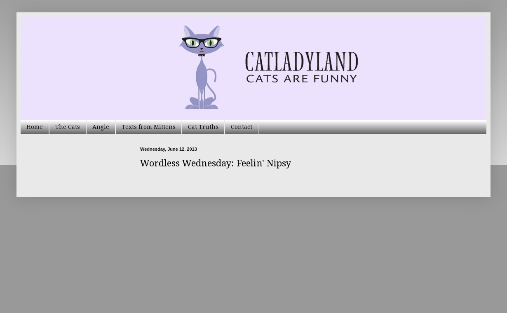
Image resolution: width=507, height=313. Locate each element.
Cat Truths (203, 127)
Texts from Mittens (149, 127)
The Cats (67, 127)
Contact (241, 127)
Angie (100, 127)
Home (34, 127)
